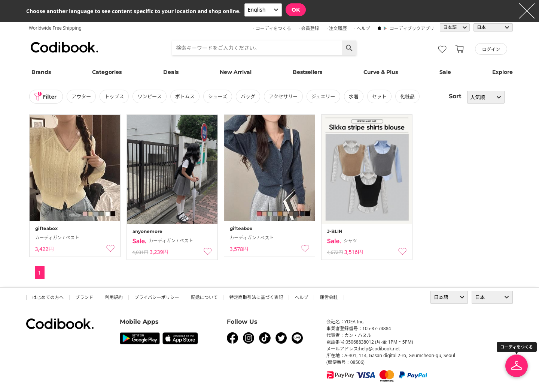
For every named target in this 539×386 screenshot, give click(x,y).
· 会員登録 (309, 28)
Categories (107, 72)
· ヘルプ (362, 28)
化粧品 (407, 96)
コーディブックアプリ (412, 28)
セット (379, 96)
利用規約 (114, 297)
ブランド (84, 297)
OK (296, 9)
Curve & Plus (380, 72)
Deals (171, 72)
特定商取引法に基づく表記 (256, 297)
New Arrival (236, 72)
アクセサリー (283, 96)
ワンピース (149, 96)
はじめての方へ (48, 297)
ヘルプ (301, 297)
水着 (354, 96)
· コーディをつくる (272, 28)
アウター (81, 96)
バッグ (248, 96)
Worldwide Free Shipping (55, 28)
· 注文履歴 (336, 28)
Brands (41, 72)
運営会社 (329, 297)
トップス (114, 96)
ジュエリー (323, 96)
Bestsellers (307, 72)
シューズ (217, 96)
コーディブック (64, 47)
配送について (204, 297)
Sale (445, 72)
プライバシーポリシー (156, 297)
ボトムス (185, 96)
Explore (502, 72)
